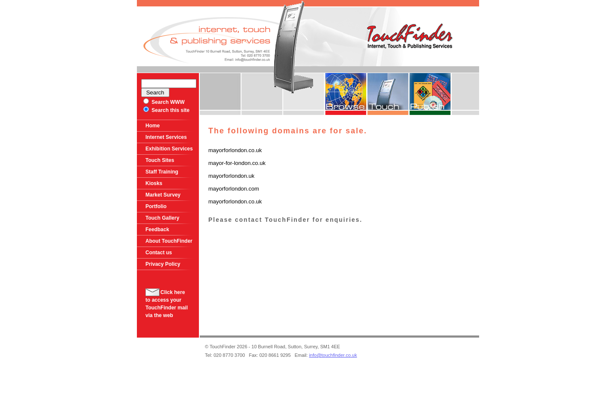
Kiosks (153, 183)
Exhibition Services (169, 149)
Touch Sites (159, 160)
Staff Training (161, 172)
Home (152, 126)
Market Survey (163, 195)
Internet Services (166, 137)
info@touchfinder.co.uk (333, 355)
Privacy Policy (162, 264)
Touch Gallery (162, 218)
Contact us (158, 253)
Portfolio (155, 206)
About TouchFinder (168, 241)
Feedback (157, 229)
